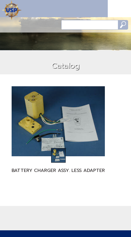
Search (123, 25)
